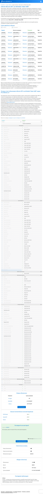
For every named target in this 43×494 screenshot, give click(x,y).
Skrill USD (5, 296)
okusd (5, 388)
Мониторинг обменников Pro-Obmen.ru (7, 492)
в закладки (10, 117)
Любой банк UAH (6, 310)
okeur (5, 390)
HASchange (5, 414)
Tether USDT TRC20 (7, 145)
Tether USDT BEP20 (7, 147)
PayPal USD (5, 288)
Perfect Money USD (7, 280)
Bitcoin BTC (6, 127)
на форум (18, 117)
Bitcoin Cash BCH (6, 129)
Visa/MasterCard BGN (7, 359)
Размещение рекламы (9, 491)
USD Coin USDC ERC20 (7, 228)
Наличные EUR (6, 196)
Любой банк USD (6, 306)
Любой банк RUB (6, 308)
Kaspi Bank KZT (6, 324)
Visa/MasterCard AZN (7, 361)
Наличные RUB (6, 194)
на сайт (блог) (22, 117)
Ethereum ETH (6, 131)
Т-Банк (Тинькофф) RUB (8, 318)
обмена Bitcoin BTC (11, 102)
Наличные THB (6, 377)
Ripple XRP (5, 135)
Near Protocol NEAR (7, 267)
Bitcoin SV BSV (6, 204)
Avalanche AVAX (6, 265)
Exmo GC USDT (6, 273)
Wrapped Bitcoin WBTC (7, 206)
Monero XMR (6, 137)
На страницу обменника (22, 441)
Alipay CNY (5, 292)
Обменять (10, 32)
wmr (4, 386)
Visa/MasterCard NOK (7, 357)
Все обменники (21, 407)
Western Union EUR (7, 382)
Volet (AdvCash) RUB (7, 300)
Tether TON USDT (7, 149)
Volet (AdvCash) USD (7, 290)
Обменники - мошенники (26, 491)
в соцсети (14, 117)
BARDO (7, 427)
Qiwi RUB (5, 278)
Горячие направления (27, 123)
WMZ (4, 159)
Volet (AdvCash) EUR (7, 302)
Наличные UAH (6, 198)
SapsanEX (5, 417)
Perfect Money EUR (7, 282)
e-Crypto (10, 398)
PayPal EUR (5, 294)
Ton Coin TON (6, 157)
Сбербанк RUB (6, 314)
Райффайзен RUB (7, 365)
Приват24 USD (6, 363)
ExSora (10, 403)
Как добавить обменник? (17, 491)
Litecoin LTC (6, 133)
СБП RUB (5, 312)
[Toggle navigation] (41, 1)
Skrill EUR (5, 298)
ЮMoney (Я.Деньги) (7, 286)
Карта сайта (3, 491)
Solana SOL (5, 155)
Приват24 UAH (6, 322)
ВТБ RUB (5, 320)
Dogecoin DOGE (6, 139)
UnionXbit (10, 401)
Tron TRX (5, 151)
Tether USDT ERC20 (7, 143)
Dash (4, 141)
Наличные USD (6, 192)
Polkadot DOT (6, 263)
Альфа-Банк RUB (6, 316)
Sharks (4, 419)
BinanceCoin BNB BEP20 (8, 153)
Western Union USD (7, 380)
